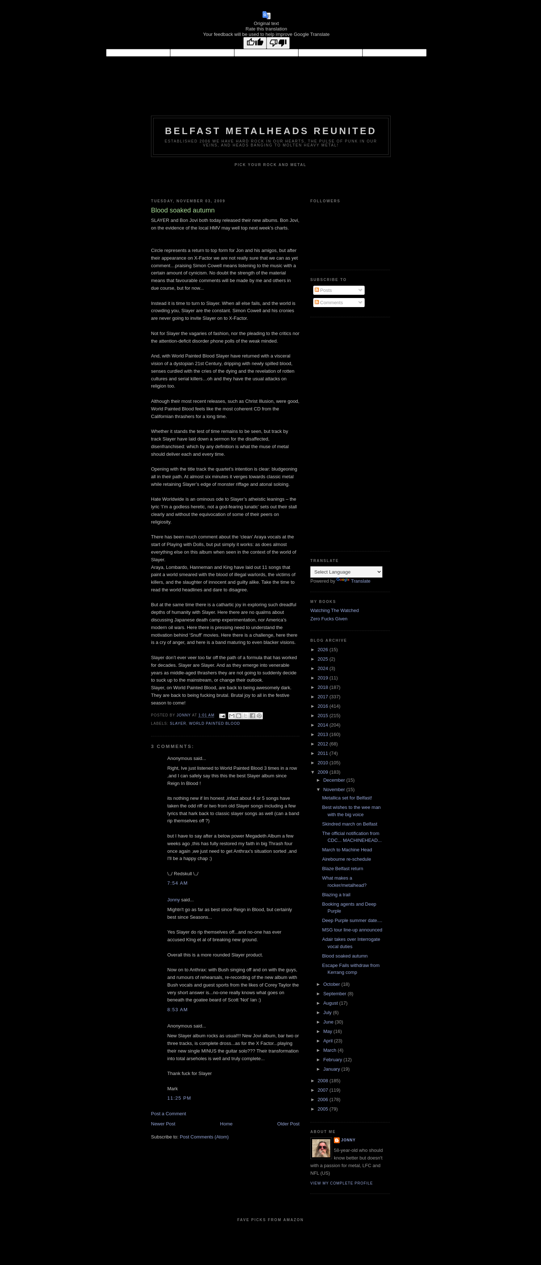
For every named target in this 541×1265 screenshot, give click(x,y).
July (328, 1012)
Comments (329, 302)
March (330, 1050)
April (328, 1040)
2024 (324, 668)
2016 (324, 706)
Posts (323, 290)
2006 (324, 1099)
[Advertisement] (339, 433)
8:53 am (177, 1009)
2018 (324, 687)
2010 (324, 762)
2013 (324, 734)
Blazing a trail (336, 894)
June (329, 1022)
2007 (324, 1090)
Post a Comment (168, 1113)
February (333, 1059)
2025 (324, 659)
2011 (324, 753)
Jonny (173, 899)
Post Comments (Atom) (204, 1137)
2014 (324, 725)
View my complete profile (341, 1183)
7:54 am (177, 883)
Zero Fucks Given (329, 618)
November (335, 789)
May (328, 1031)
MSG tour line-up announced (352, 930)
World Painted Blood (214, 723)
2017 (324, 696)
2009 (324, 772)
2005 (324, 1109)
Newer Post (163, 1123)
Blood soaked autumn (345, 956)
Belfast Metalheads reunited (271, 130)
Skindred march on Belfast (349, 824)
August (331, 1003)
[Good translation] (255, 43)
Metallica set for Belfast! (347, 798)
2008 (324, 1080)
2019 (324, 678)
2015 (324, 715)
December (335, 780)
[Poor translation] (278, 43)
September (335, 993)
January (332, 1069)
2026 (324, 649)
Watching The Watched (334, 610)
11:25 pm (179, 1098)
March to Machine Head (347, 849)
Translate (353, 581)
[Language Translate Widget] (346, 572)
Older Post (288, 1123)
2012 (324, 744)
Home (226, 1123)
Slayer (178, 723)
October (332, 984)
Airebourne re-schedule (346, 859)
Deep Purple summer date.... (352, 920)
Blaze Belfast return (342, 868)
